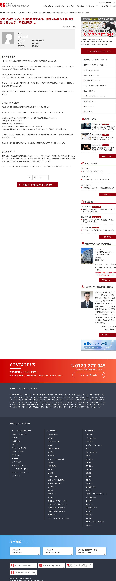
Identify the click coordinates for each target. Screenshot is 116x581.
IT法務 (88, 455)
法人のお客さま (59, 6)
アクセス (113, 6)
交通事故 (50, 445)
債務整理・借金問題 (54, 448)
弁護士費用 (80, 6)
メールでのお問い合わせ (20, 468)
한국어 (114, 2)
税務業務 (50, 497)
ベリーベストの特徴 (102, 6)
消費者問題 (51, 466)
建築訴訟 (88, 483)
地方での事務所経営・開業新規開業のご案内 (87, 550)
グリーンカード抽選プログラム (57, 518)
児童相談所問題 (53, 476)
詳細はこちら (106, 280)
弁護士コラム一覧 (17, 451)
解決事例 (15, 458)
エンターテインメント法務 (94, 521)
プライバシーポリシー (19, 472)
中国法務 (88, 500)
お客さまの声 (16, 455)
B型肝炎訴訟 (52, 455)
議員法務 (88, 518)
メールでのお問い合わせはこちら (98, 51)
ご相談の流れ (90, 6)
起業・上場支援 (90, 452)
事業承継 (88, 511)
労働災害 (50, 452)
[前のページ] (29, 177)
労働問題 (50, 438)
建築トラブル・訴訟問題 (55, 480)
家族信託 (50, 493)
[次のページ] (46, 177)
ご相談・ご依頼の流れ (19, 434)
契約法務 (88, 441)
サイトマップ (16, 461)
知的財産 (88, 476)
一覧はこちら (106, 156)
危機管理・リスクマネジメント (95, 493)
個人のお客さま (48, 6)
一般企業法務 (90, 438)
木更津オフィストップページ (20, 423)
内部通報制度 (90, 497)
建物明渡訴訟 (90, 486)
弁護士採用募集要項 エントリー (52, 550)
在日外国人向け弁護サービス (57, 504)
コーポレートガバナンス (93, 445)
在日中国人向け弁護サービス (57, 500)
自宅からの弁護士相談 (19, 448)
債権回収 (88, 490)
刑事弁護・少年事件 (54, 441)
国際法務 (88, 504)
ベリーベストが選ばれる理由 (21, 430)
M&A (87, 448)
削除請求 (50, 469)
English (103, 2)
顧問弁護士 (89, 434)
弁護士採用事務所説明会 (17, 550)
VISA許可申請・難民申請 (55, 507)
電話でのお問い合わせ (19, 465)
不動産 (88, 480)
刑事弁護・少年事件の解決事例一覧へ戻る (37, 185)
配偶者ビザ (51, 514)
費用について (16, 437)
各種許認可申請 (90, 507)
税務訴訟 (88, 466)
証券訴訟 (50, 486)
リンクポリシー (17, 475)
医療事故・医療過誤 (54, 483)
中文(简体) (108, 2)
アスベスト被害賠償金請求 (56, 459)
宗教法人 (88, 525)
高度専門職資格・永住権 (55, 511)
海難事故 (50, 490)
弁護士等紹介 (71, 6)
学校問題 (50, 472)
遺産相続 (50, 462)
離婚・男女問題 (53, 434)
